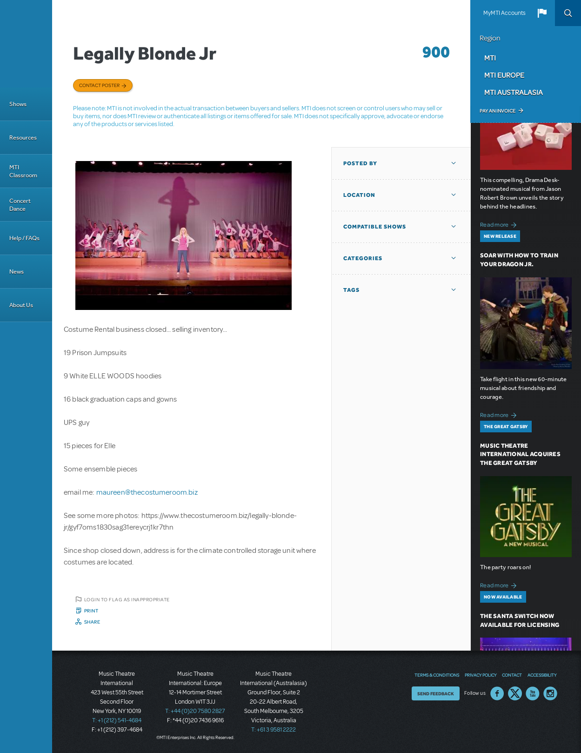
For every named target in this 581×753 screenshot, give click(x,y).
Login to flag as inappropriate (127, 599)
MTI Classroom (23, 171)
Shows (18, 104)
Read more (500, 223)
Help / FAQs (24, 238)
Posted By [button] (360, 163)
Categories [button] (362, 258)
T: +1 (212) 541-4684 (116, 720)
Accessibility (542, 675)
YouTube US (533, 693)
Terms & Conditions (436, 675)
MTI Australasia (513, 92)
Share (92, 622)
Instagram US (550, 693)
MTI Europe (504, 75)
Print (91, 610)
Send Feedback (435, 693)
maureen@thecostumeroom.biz (147, 492)
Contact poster (99, 85)
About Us (21, 305)
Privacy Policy (480, 675)
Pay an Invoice (497, 111)
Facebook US (497, 693)
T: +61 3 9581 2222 (273, 729)
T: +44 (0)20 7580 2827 (195, 711)
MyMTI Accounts (504, 13)
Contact (512, 675)
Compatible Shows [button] (374, 226)
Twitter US (515, 693)
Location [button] (359, 195)
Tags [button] (351, 290)
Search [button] (568, 13)
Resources (23, 137)
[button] (542, 13)
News (16, 272)
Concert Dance (20, 205)
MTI (490, 57)
